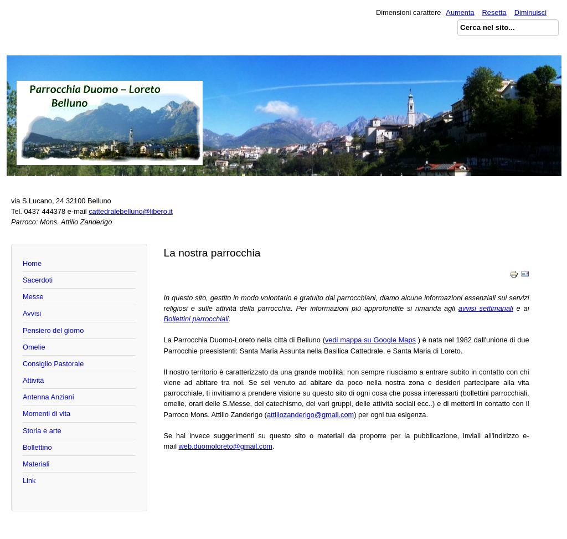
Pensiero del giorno (53, 330)
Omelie (34, 347)
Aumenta (460, 12)
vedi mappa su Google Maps (370, 340)
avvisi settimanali (485, 308)
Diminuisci (530, 12)
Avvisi (32, 313)
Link (29, 480)
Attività (33, 380)
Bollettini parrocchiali (196, 319)
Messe (33, 296)
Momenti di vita (46, 413)
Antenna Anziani (48, 397)
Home (32, 263)
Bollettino (37, 447)
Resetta (494, 12)
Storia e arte (42, 431)
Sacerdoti (38, 280)
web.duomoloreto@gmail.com (225, 446)
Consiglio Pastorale (53, 364)
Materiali (36, 464)
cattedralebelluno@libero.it (131, 211)
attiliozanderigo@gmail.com (310, 414)
